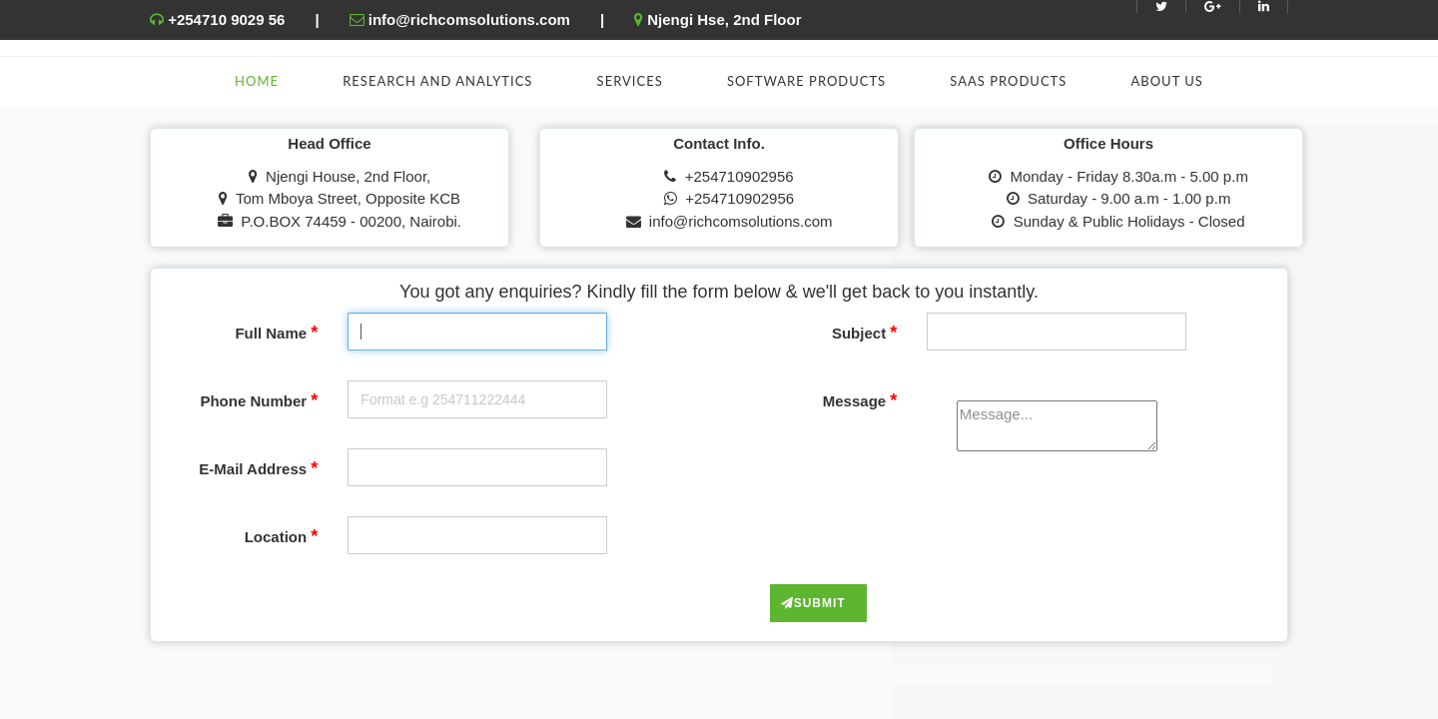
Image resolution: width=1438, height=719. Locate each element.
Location (282, 536)
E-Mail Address (258, 468)
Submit (813, 603)
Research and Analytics (437, 81)
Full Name (276, 333)
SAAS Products (1008, 81)
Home (257, 81)
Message (860, 400)
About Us (1166, 81)
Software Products (806, 81)
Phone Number (259, 400)
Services (630, 81)
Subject (864, 333)
